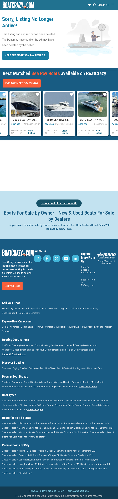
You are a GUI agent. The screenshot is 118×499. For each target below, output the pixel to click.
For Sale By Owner (11, 308)
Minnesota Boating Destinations (18, 349)
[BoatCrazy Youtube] (66, 258)
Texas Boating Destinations (81, 349)
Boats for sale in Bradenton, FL (76, 455)
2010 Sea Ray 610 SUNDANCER (66, 119)
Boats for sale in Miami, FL (15, 451)
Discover (6, 368)
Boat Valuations (73, 308)
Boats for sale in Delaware (71, 423)
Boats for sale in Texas (101, 432)
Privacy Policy (37, 491)
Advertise (14, 327)
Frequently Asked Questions (79, 327)
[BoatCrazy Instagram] (38, 258)
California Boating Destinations (17, 345)
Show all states (37, 436)
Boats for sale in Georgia (14, 428)
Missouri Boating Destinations (51, 349)
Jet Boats (48, 405)
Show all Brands (88, 386)
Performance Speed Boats (68, 405)
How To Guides (52, 368)
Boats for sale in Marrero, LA (80, 451)
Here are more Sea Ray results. (25, 55)
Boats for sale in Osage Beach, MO (47, 451)
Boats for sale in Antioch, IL (95, 464)
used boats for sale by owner (33, 225)
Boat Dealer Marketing (53, 308)
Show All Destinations (13, 354)
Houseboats (8, 405)
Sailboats (104, 405)
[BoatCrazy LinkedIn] (75, 258)
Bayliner (6, 382)
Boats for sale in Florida (97, 423)
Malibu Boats (97, 382)
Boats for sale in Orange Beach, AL (88, 468)
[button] (89, 5)
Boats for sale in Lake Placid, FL (18, 459)
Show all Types (35, 409)
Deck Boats (58, 400)
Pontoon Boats (90, 405)
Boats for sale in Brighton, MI (16, 455)
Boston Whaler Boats (41, 382)
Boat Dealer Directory (29, 313)
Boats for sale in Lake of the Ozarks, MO (59, 464)
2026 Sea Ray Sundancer (30, 119)
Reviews (39, 327)
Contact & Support (54, 327)
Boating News (79, 368)
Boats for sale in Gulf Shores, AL (18, 468)
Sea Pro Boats (23, 386)
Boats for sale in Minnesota (98, 428)
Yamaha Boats (70, 386)
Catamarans (21, 400)
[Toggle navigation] (113, 5)
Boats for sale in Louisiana (42, 428)
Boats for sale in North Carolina (72, 432)
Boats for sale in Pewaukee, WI (82, 459)
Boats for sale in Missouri (14, 432)
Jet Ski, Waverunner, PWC (28, 405)
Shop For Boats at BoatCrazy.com (88, 270)
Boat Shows (27, 327)
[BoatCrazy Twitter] (56, 258)
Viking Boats (55, 386)
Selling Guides (36, 368)
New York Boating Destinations (80, 345)
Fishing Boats (73, 400)
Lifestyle (66, 368)
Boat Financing (90, 308)
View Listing (31, 131)
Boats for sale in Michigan (70, 428)
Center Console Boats (40, 400)
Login (5, 327)
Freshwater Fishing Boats (94, 400)
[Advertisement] (60, 165)
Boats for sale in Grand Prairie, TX (52, 468)
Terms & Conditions (77, 491)
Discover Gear (95, 368)
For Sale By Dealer (31, 308)
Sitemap (6, 331)
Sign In (103, 5)
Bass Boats (7, 400)
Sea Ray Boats (39, 386)
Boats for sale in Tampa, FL (46, 455)
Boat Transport (9, 313)
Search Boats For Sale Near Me (59, 203)
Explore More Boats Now (21, 83)
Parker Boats (8, 386)
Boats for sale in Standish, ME (17, 473)
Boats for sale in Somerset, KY (50, 459)
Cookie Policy (56, 491)
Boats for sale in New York (42, 432)
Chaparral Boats (62, 382)
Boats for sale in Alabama (15, 423)
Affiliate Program (103, 327)
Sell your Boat (12, 286)
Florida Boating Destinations (49, 345)
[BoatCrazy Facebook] (47, 258)
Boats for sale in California (43, 423)
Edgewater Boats (80, 382)
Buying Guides (20, 368)
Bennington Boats (20, 382)
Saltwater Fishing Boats (13, 409)
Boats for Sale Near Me (14, 436)
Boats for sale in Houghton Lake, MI (20, 464)
